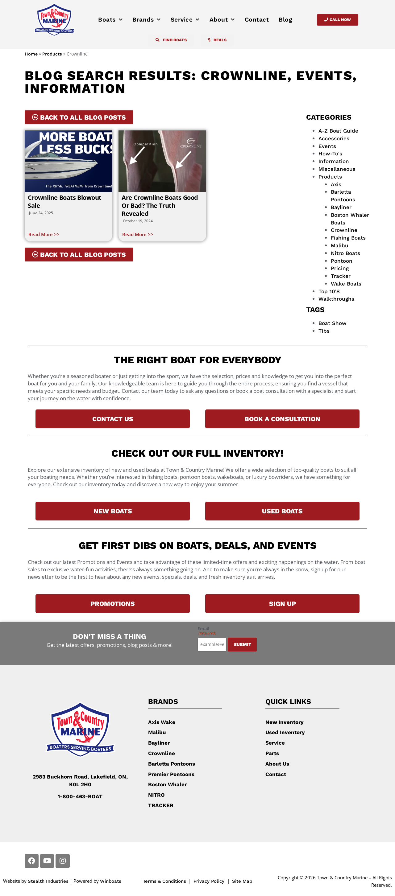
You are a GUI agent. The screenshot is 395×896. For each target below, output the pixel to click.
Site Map (242, 881)
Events (327, 146)
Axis (336, 184)
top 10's (329, 291)
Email (207, 631)
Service (185, 19)
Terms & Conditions (164, 881)
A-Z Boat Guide (338, 131)
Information (333, 161)
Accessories (333, 138)
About (222, 19)
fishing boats (348, 238)
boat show (332, 323)
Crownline (344, 230)
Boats (110, 19)
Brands (146, 19)
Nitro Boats (345, 253)
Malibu (339, 245)
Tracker (341, 276)
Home (31, 54)
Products (52, 54)
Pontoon (341, 261)
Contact (257, 19)
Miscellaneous (337, 169)
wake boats (346, 284)
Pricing (340, 268)
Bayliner (341, 207)
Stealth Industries (48, 881)
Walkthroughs (336, 299)
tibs (324, 331)
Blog (285, 19)
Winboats (110, 881)
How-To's (330, 153)
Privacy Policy (209, 881)
